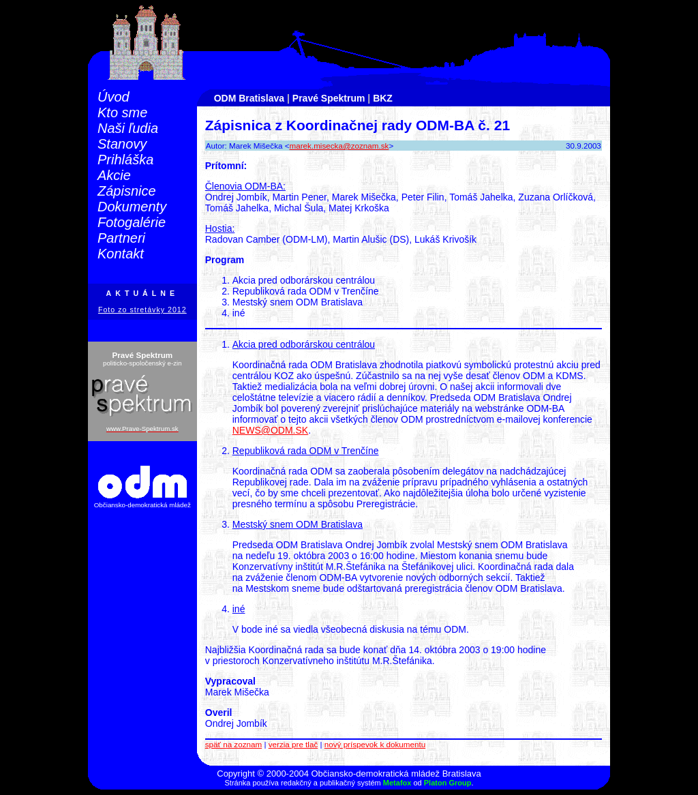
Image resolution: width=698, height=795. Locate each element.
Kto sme (122, 112)
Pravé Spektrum (328, 98)
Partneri (121, 237)
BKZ (383, 98)
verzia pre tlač (293, 744)
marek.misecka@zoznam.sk (339, 145)
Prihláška (125, 159)
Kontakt (120, 253)
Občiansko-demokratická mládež (142, 505)
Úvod (113, 96)
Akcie (114, 175)
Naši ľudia (127, 128)
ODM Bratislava (249, 98)
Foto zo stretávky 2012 (142, 309)
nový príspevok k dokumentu (374, 744)
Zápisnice (126, 190)
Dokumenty (131, 206)
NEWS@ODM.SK (270, 430)
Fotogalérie (131, 222)
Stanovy (122, 143)
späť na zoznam (233, 744)
